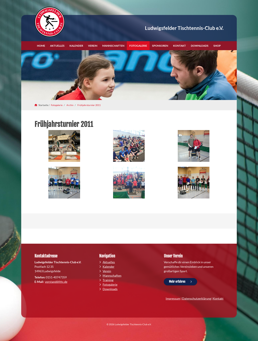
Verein (92, 45)
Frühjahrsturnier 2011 (89, 105)
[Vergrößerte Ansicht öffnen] (64, 146)
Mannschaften (113, 45)
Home (41, 45)
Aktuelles (57, 45)
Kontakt (179, 45)
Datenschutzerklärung (196, 298)
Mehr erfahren (177, 281)
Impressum (173, 298)
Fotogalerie (138, 45)
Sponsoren (160, 45)
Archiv (69, 105)
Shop (217, 45)
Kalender (76, 45)
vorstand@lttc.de (56, 282)
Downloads (199, 45)
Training (108, 280)
